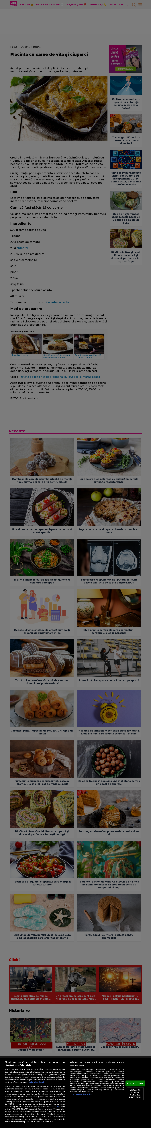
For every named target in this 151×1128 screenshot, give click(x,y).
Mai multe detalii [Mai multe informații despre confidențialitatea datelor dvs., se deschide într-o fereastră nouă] (36, 1082)
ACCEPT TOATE (135, 1083)
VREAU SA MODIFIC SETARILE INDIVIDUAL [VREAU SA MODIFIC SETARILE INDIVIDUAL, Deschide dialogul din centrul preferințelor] (135, 1093)
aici (58, 1106)
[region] (75, 1093)
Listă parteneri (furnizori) (82, 1094)
